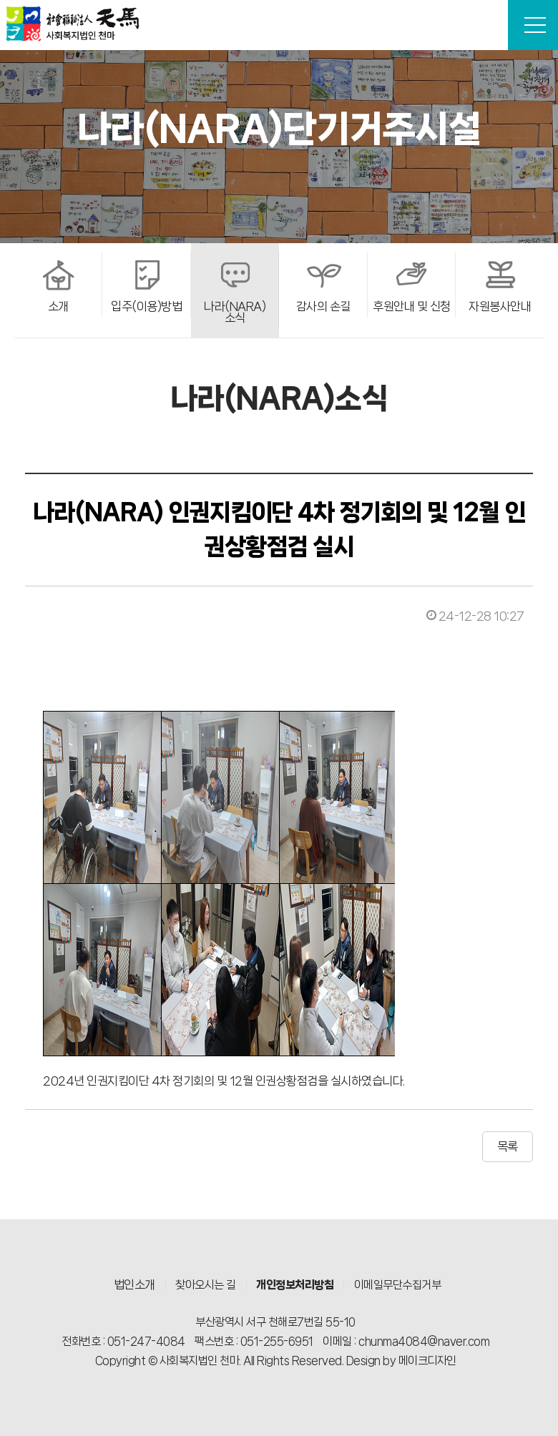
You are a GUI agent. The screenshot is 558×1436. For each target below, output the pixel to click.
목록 (507, 1146)
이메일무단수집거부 (397, 1285)
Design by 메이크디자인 (401, 1360)
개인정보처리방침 (294, 1285)
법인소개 (134, 1284)
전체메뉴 (535, 25)
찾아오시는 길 (205, 1285)
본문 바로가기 (0, 0)
